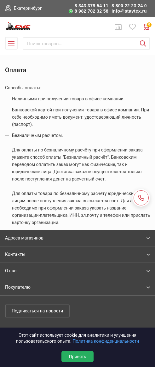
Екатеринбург (28, 8)
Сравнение (118, 27)
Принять (77, 356)
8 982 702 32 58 (92, 11)
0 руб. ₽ (147, 27)
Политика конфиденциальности (105, 341)
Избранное (132, 27)
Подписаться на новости (37, 310)
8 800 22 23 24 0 (129, 5)
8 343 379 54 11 (92, 5)
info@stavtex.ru (129, 11)
